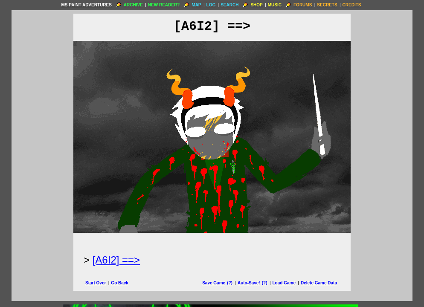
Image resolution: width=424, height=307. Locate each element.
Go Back (119, 283)
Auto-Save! (249, 283)
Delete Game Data (319, 283)
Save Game (213, 283)
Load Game (283, 283)
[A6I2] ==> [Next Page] (116, 260)
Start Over (95, 283)
